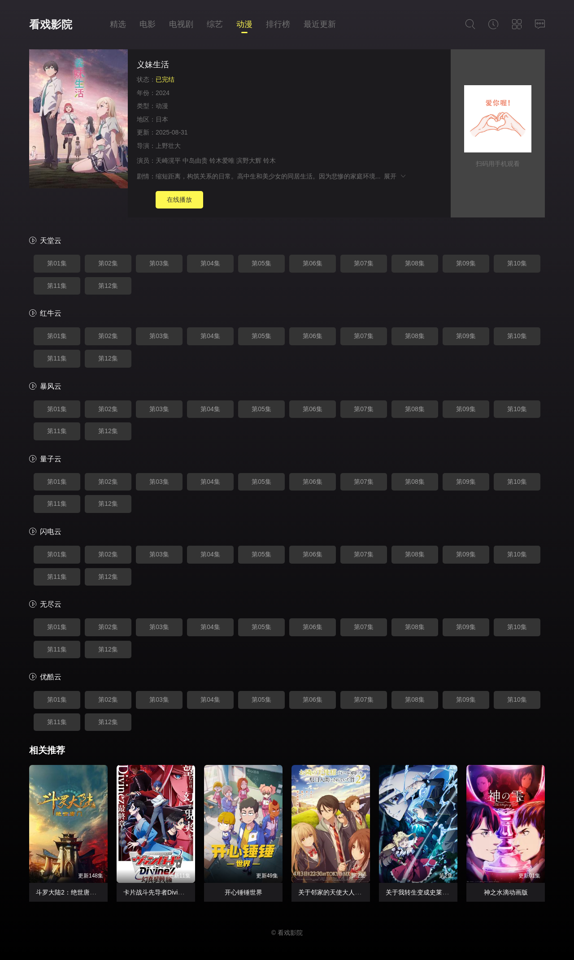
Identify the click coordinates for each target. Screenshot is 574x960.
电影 (147, 24)
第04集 (210, 263)
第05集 (261, 263)
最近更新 (320, 24)
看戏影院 (50, 24)
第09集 (466, 263)
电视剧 (181, 24)
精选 (118, 24)
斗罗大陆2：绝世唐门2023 (73, 892)
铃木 (269, 160)
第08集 (415, 263)
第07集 (364, 263)
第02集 (108, 263)
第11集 (57, 285)
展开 (395, 176)
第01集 (57, 263)
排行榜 (278, 24)
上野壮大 (168, 145)
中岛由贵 (195, 160)
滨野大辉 (248, 160)
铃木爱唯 (222, 160)
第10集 (517, 263)
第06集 (312, 263)
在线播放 (179, 199)
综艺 (215, 24)
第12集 (108, 285)
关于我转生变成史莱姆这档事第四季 (436, 892)
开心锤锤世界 (243, 892)
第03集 (159, 263)
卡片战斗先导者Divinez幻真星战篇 (171, 892)
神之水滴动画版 (506, 892)
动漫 (244, 24)
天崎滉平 (168, 160)
